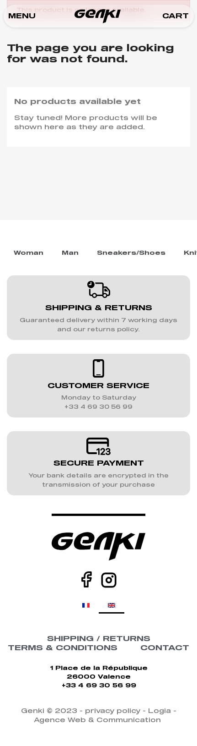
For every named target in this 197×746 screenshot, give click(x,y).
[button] (22, 16)
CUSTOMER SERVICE (98, 385)
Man (70, 253)
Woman (28, 253)
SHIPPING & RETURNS (98, 308)
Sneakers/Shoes (131, 253)
